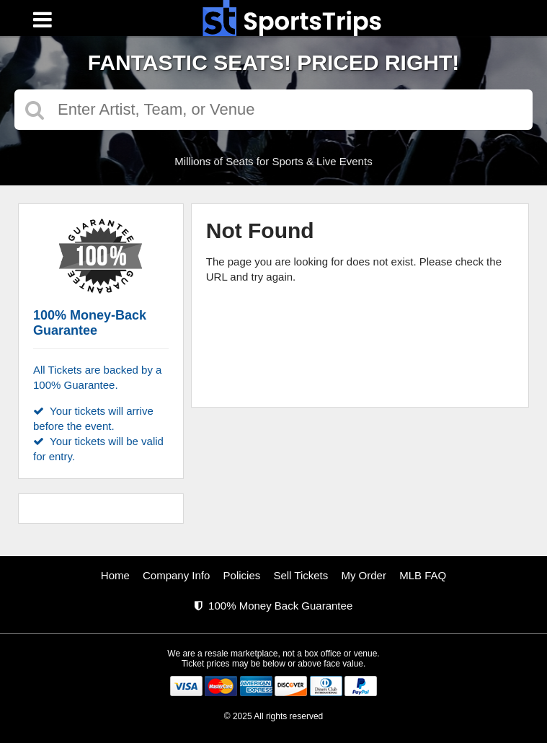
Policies (242, 575)
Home (115, 575)
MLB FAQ (422, 575)
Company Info (176, 575)
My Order (363, 575)
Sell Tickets (300, 575)
